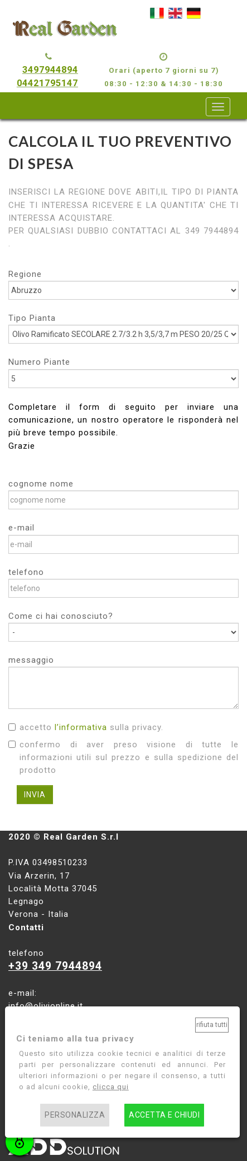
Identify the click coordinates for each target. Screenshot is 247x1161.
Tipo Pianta (32, 318)
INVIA (35, 794)
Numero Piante (39, 362)
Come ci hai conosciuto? (60, 616)
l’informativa (81, 727)
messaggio (31, 660)
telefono (26, 572)
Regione (25, 274)
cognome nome (41, 484)
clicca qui (111, 1087)
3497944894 (50, 69)
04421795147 (47, 83)
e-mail (21, 528)
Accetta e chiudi (164, 1115)
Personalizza (74, 1115)
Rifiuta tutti (211, 1025)
